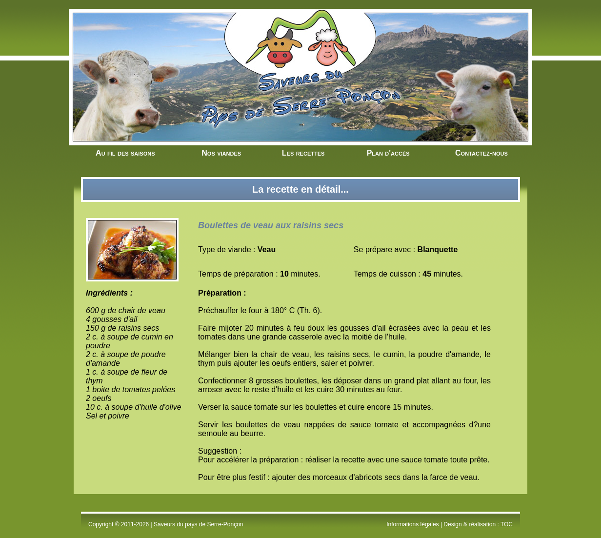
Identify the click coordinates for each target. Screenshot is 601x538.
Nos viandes (221, 153)
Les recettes (303, 153)
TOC (507, 524)
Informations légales (412, 524)
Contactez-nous (481, 153)
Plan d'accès (388, 153)
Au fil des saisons (125, 153)
